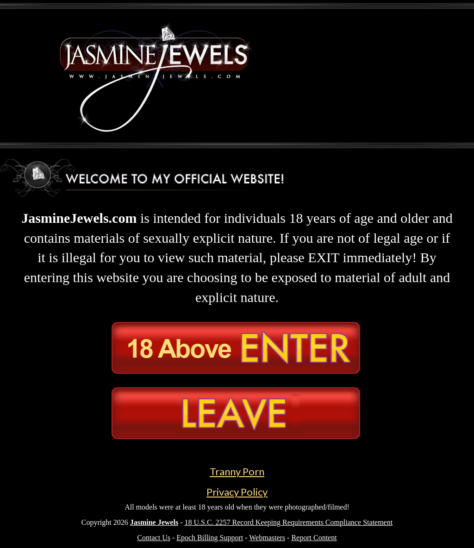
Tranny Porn (237, 471)
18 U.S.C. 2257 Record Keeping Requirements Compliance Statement (288, 522)
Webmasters (267, 538)
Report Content (314, 538)
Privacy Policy (237, 491)
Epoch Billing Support (209, 538)
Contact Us (153, 538)
